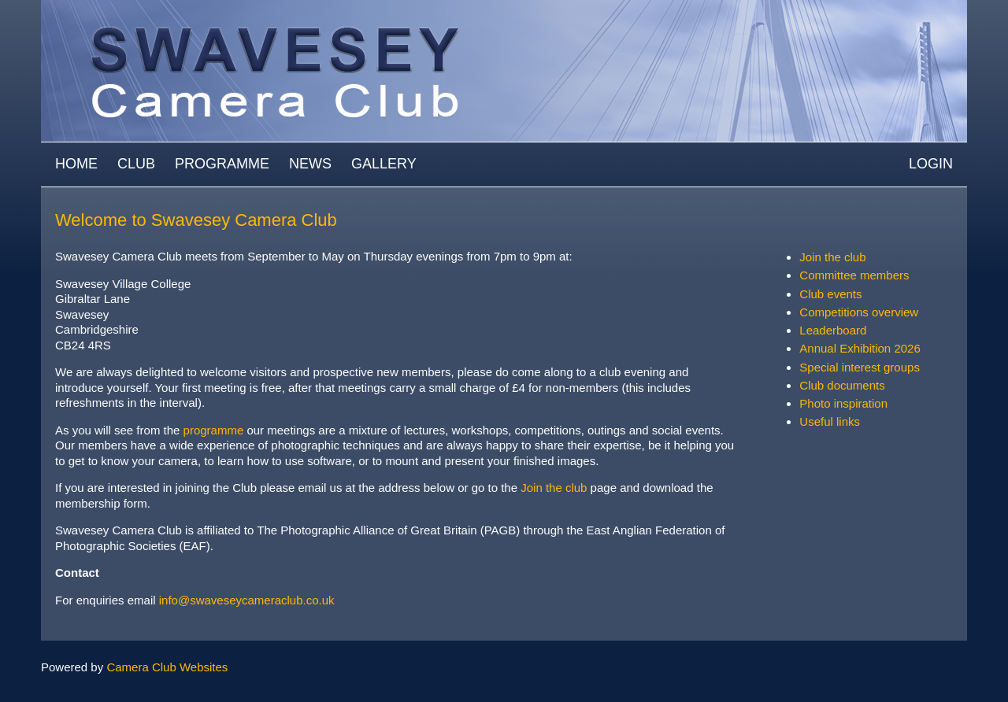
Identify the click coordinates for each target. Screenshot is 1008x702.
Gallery (384, 164)
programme (215, 430)
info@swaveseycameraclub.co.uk (247, 600)
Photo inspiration (843, 403)
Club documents (841, 385)
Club (136, 164)
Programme (222, 164)
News (310, 164)
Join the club (554, 487)
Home (76, 164)
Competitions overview (858, 312)
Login (931, 164)
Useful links (829, 421)
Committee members (854, 275)
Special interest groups (859, 367)
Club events (830, 294)
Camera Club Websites (167, 667)
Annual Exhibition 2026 (859, 348)
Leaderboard (832, 330)
